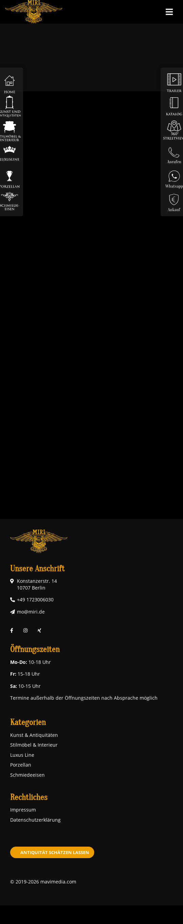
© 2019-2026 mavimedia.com (43, 881)
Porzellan (20, 764)
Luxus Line (22, 755)
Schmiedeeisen (27, 775)
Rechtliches (28, 797)
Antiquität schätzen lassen (54, 852)
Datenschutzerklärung (35, 820)
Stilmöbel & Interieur (34, 745)
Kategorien (28, 722)
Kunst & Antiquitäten (34, 735)
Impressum (23, 809)
